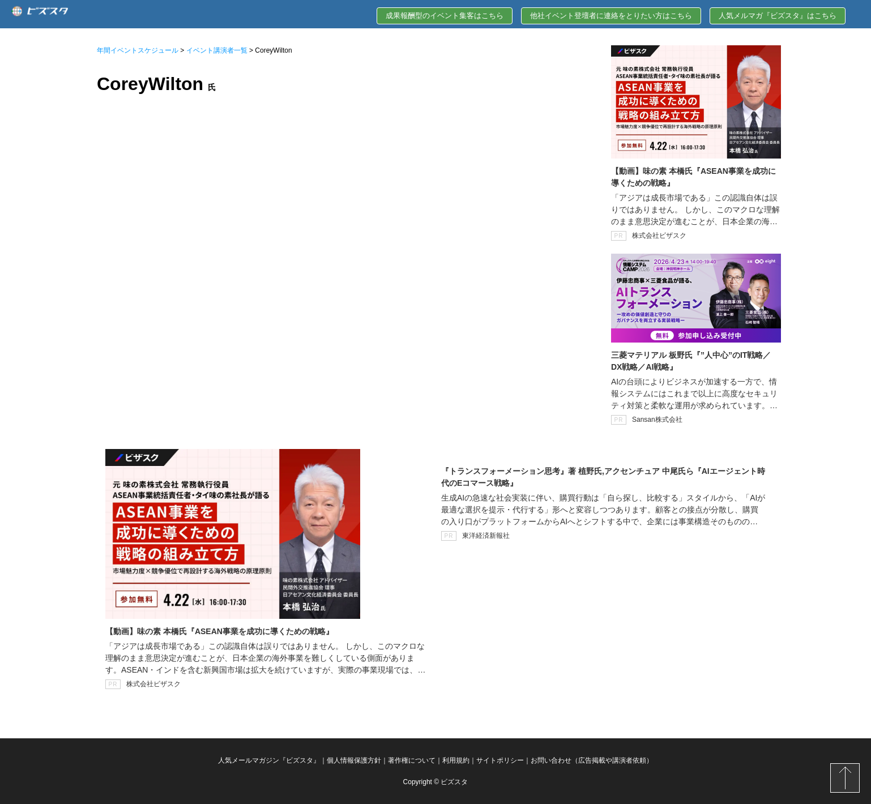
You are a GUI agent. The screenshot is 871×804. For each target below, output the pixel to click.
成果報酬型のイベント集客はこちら (444, 15)
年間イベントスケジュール (137, 50)
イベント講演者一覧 (216, 50)
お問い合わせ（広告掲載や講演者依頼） (592, 760)
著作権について (412, 760)
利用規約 (455, 760)
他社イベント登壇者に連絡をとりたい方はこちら (611, 15)
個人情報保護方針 (354, 760)
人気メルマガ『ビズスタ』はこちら (777, 15)
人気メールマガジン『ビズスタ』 (269, 760)
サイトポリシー (500, 760)
